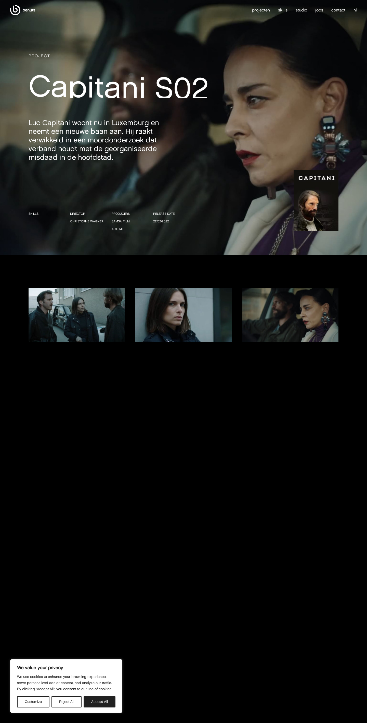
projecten (261, 10)
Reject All (66, 702)
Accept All (99, 702)
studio (301, 10)
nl (355, 10)
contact (338, 10)
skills (282, 10)
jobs (319, 10)
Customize (33, 702)
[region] (66, 686)
